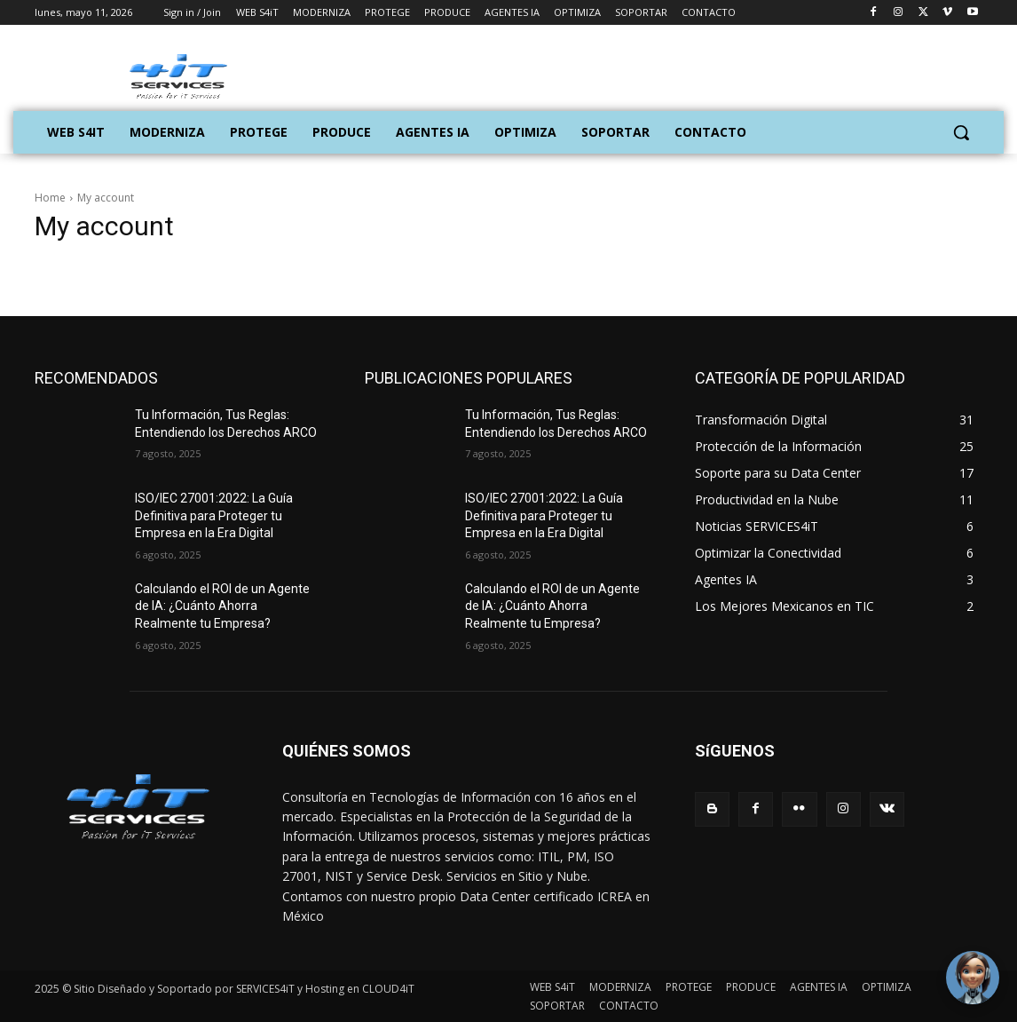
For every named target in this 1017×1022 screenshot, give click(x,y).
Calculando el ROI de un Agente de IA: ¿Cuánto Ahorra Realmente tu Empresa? (222, 606)
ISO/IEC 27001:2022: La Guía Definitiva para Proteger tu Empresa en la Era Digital (214, 515)
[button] (961, 132)
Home (50, 197)
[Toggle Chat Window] (972, 977)
